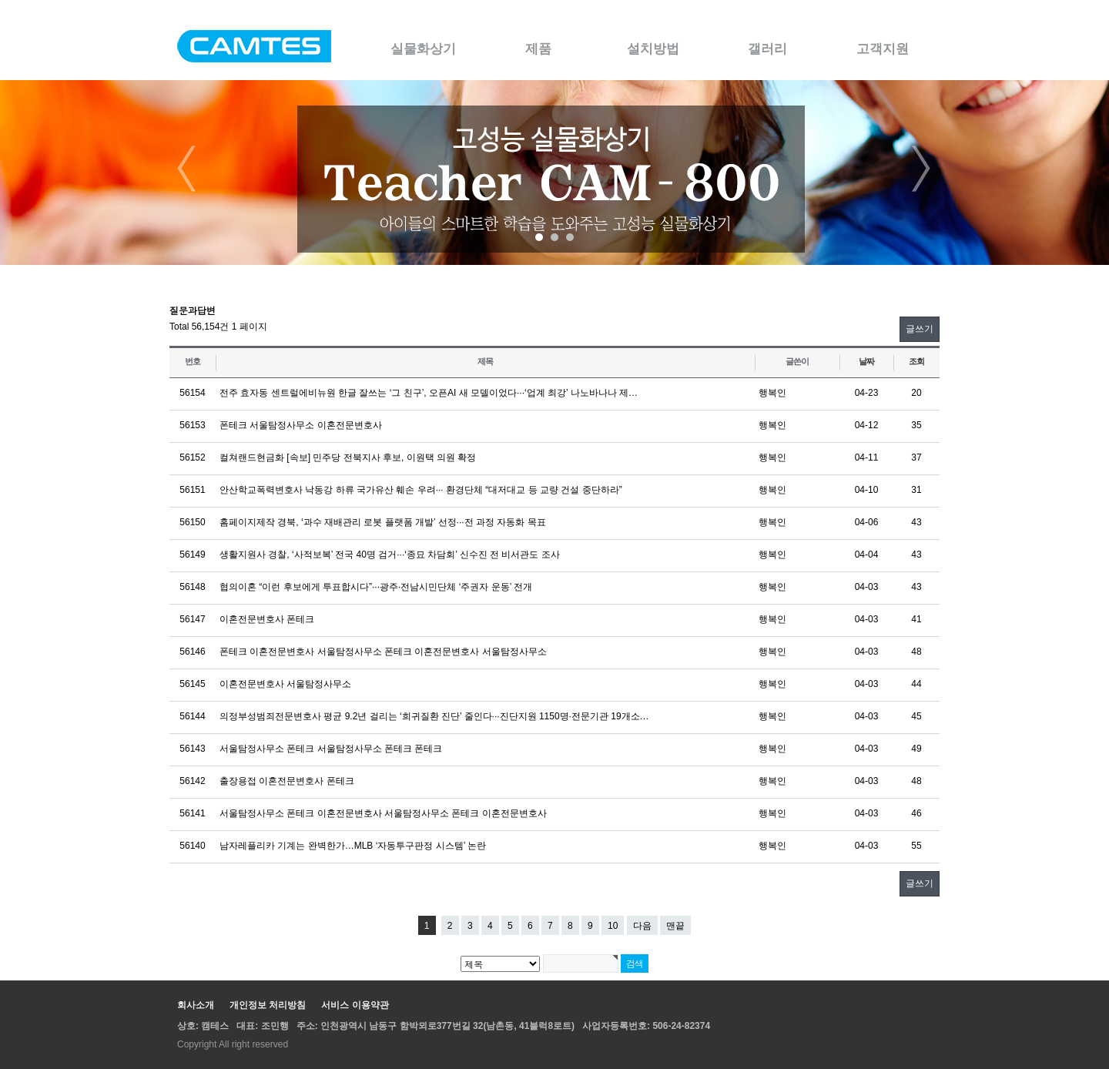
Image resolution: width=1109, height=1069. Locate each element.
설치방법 (653, 49)
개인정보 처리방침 (268, 1005)
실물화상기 (423, 49)
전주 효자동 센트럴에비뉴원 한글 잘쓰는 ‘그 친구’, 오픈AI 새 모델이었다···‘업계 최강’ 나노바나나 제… (428, 392)
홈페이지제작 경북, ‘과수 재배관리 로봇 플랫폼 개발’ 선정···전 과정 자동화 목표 (382, 522)
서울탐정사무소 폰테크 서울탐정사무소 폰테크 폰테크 (330, 748)
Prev (187, 169)
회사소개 (195, 1005)
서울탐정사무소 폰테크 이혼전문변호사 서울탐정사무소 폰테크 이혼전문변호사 (383, 813)
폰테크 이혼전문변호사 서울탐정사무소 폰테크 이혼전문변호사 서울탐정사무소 (383, 651)
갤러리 (767, 49)
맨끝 (675, 925)
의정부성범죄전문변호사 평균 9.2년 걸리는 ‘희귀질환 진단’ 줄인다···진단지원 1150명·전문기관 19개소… (434, 716)
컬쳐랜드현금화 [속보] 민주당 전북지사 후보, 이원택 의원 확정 (347, 457)
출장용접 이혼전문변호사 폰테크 (286, 781)
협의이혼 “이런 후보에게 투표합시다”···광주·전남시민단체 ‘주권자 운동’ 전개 (375, 586)
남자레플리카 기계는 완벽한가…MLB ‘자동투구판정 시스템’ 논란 (352, 845)
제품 (538, 49)
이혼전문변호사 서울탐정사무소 (285, 684)
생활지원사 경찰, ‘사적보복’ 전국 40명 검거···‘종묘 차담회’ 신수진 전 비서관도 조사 (389, 554)
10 (613, 925)
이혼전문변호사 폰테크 (266, 619)
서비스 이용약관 (354, 1005)
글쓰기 (919, 328)
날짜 (866, 361)
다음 (642, 925)
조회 (916, 361)
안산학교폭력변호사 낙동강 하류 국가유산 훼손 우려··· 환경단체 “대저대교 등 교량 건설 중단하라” (420, 489)
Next (922, 169)
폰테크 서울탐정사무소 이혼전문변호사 (300, 425)
